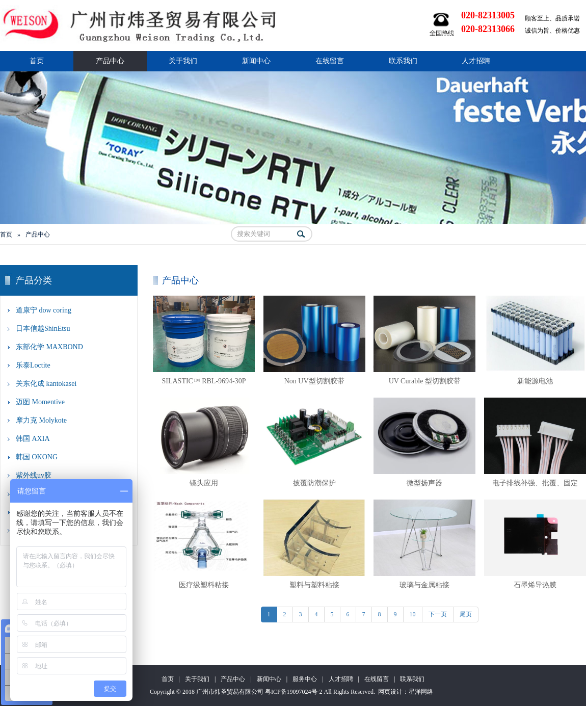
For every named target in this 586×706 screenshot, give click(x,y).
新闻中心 (256, 61)
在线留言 (329, 61)
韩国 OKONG (37, 457)
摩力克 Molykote (41, 420)
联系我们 (403, 61)
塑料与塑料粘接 (314, 585)
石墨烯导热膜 (535, 585)
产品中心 (110, 61)
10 (413, 614)
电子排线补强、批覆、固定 (535, 483)
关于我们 (183, 61)
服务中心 (304, 679)
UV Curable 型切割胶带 (425, 381)
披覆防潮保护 (314, 483)
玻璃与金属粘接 (424, 585)
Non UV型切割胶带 (314, 381)
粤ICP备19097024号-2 (294, 691)
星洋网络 (421, 691)
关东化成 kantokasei (46, 383)
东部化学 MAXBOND (49, 347)
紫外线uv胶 (33, 475)
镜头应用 (204, 483)
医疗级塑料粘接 (204, 585)
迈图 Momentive (40, 402)
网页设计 (390, 691)
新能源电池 (535, 381)
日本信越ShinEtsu (43, 328)
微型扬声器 (424, 483)
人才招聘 (476, 61)
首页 (37, 61)
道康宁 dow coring (43, 310)
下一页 (438, 614)
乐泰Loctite (33, 365)
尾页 (466, 614)
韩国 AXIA (33, 438)
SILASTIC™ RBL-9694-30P (204, 381)
